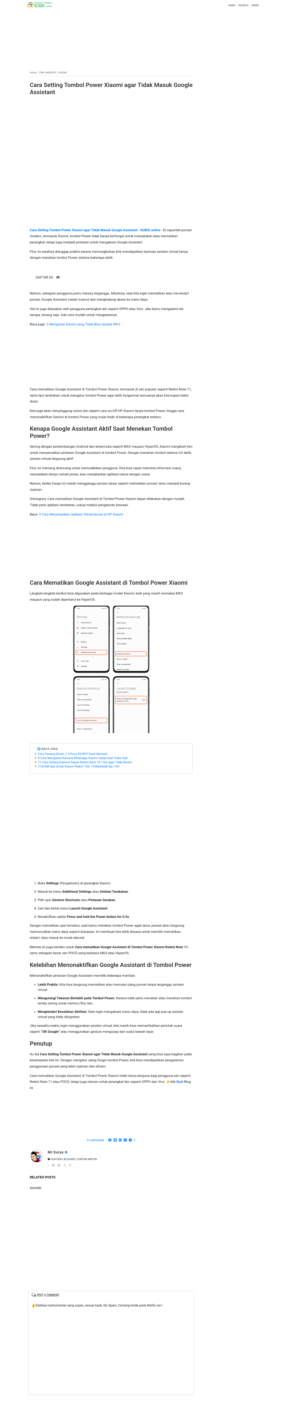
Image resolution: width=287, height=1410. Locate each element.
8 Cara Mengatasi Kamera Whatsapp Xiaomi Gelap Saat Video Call (85, 765)
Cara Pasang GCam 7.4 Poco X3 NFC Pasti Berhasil (75, 761)
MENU (252, 5)
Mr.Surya (58, 1166)
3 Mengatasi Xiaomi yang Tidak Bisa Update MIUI (86, 324)
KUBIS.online (153, 230)
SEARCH (241, 5)
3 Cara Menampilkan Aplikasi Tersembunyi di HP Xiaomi (83, 514)
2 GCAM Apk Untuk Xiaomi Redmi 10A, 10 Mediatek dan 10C (81, 773)
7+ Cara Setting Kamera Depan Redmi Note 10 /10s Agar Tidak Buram (87, 769)
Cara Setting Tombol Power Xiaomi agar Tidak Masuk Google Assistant (103, 88)
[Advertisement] (143, 38)
